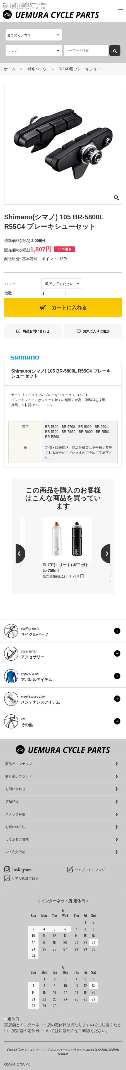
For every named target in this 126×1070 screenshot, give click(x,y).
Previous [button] (25, 553)
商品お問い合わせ (36, 331)
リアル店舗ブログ (25, 879)
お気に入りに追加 (96, 331)
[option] (67, 548)
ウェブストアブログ (90, 870)
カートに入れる (69, 307)
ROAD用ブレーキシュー (80, 69)
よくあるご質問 (17, 839)
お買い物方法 (15, 827)
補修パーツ (37, 69)
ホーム (10, 69)
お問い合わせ (15, 789)
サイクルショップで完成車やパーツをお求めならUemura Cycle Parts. (64, 1049)
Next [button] (100, 553)
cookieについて (17, 1064)
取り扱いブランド (18, 776)
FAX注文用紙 (15, 852)
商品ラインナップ (18, 764)
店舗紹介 (12, 802)
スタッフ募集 (15, 814)
